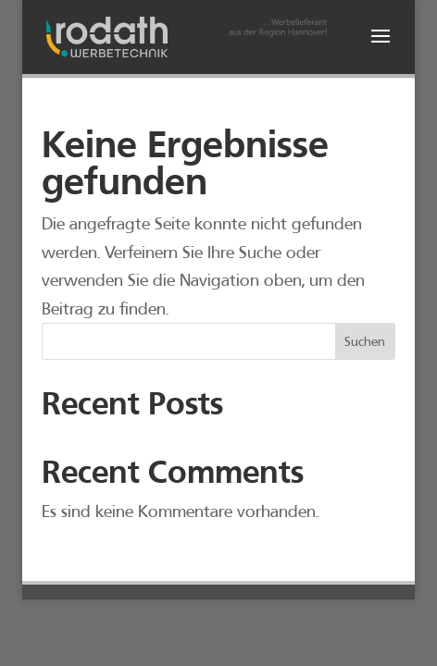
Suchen (364, 342)
